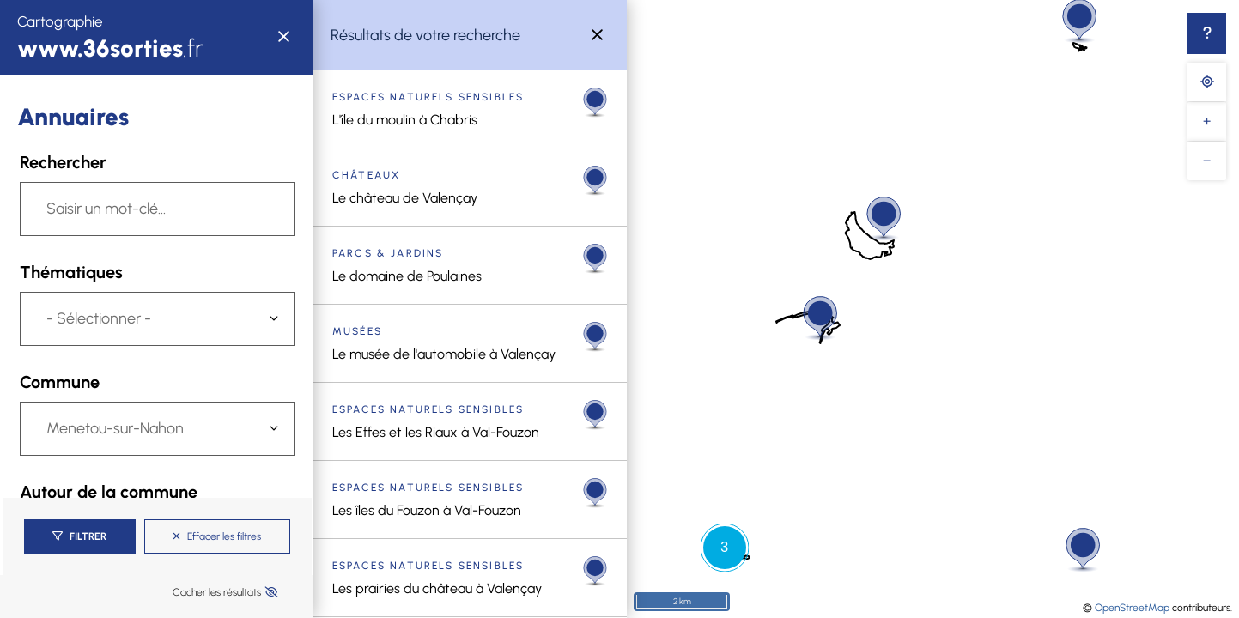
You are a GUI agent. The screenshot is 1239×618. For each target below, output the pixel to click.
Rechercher (63, 162)
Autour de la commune (108, 492)
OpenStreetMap (1132, 608)
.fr (110, 48)
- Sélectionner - (98, 318)
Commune (60, 382)
